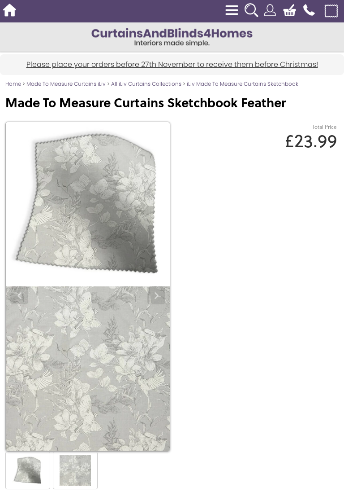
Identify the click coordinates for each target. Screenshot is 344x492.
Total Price (324, 127)
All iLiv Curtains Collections (146, 84)
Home (13, 84)
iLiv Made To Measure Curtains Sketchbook (242, 84)
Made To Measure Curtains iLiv (66, 84)
